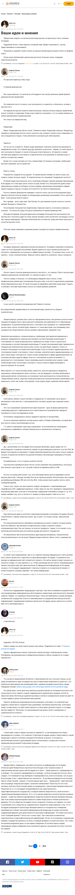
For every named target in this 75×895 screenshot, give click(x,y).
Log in (69, 4)
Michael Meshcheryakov (17, 295)
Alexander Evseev (15, 545)
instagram (67, 862)
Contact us (47, 874)
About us (4, 871)
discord (52, 862)
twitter (22, 862)
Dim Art (11, 581)
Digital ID (39, 871)
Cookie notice (31, 871)
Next (44, 846)
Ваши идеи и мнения (29, 14)
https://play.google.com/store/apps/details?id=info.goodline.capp (42, 687)
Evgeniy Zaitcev (14, 70)
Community (46, 871)
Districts (10, 14)
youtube (37, 862)
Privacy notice (22, 871)
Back (31, 846)
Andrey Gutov (13, 670)
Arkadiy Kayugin (14, 756)
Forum (3, 14)
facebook (7, 862)
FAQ (3, 874)
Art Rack (12, 612)
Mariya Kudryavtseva (18, 747)
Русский (17, 14)
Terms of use (13, 871)
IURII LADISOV (14, 723)
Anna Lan (12, 23)
